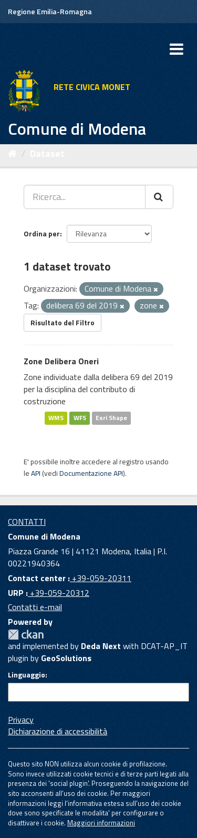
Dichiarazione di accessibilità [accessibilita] (57, 731)
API (35, 473)
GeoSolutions (66, 658)
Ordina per (42, 233)
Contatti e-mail (35, 607)
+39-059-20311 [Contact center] (100, 578)
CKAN (26, 634)
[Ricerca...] (85, 197)
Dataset (47, 153)
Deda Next (101, 646)
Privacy (21, 719)
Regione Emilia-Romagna (50, 11)
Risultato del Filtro (62, 322)
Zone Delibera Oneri (61, 361)
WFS (80, 418)
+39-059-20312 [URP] (58, 592)
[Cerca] (159, 197)
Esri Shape (111, 418)
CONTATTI (27, 521)
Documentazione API (91, 473)
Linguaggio (26, 675)
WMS (56, 418)
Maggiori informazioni (101, 822)
